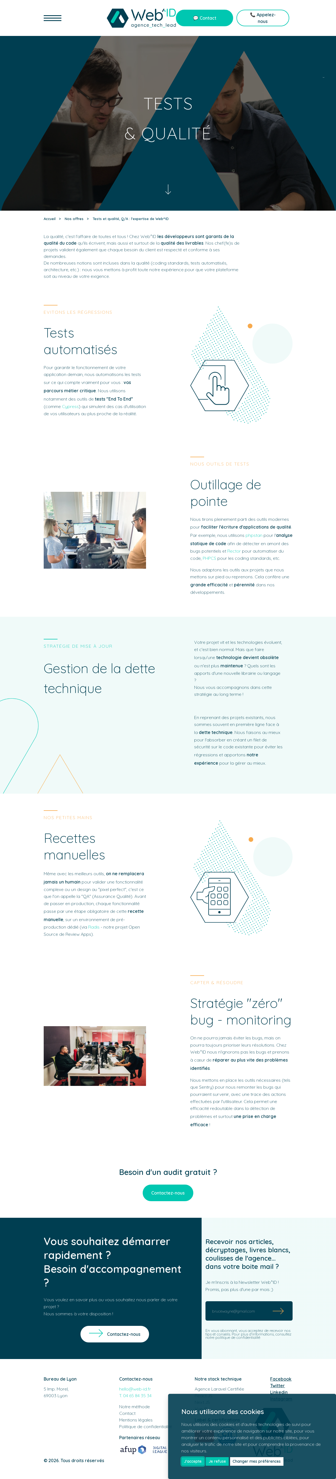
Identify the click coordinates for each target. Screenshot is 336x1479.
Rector (234, 551)
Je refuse (217, 1461)
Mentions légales (136, 1420)
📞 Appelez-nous (263, 18)
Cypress (70, 406)
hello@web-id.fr (135, 1389)
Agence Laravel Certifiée (219, 1389)
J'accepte (193, 1461)
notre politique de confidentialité (232, 1337)
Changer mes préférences (257, 1461)
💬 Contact (204, 18)
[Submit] (279, 1311)
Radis (94, 927)
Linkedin (279, 1392)
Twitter (277, 1385)
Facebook (280, 1379)
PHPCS (209, 558)
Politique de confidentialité (145, 1426)
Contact (127, 1413)
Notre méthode (134, 1406)
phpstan (254, 535)
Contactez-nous (168, 1193)
